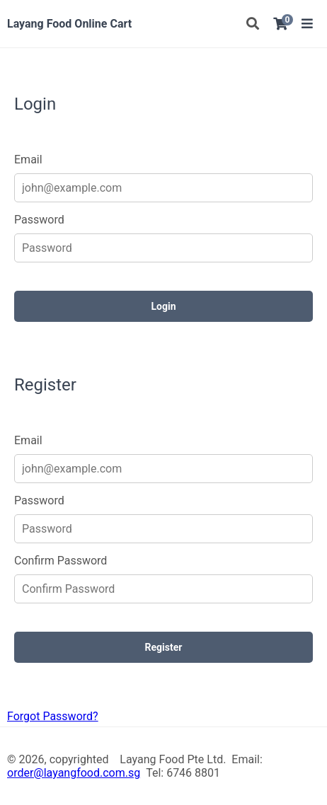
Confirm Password (60, 560)
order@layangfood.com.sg (73, 773)
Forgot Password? (52, 716)
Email (28, 159)
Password (39, 219)
